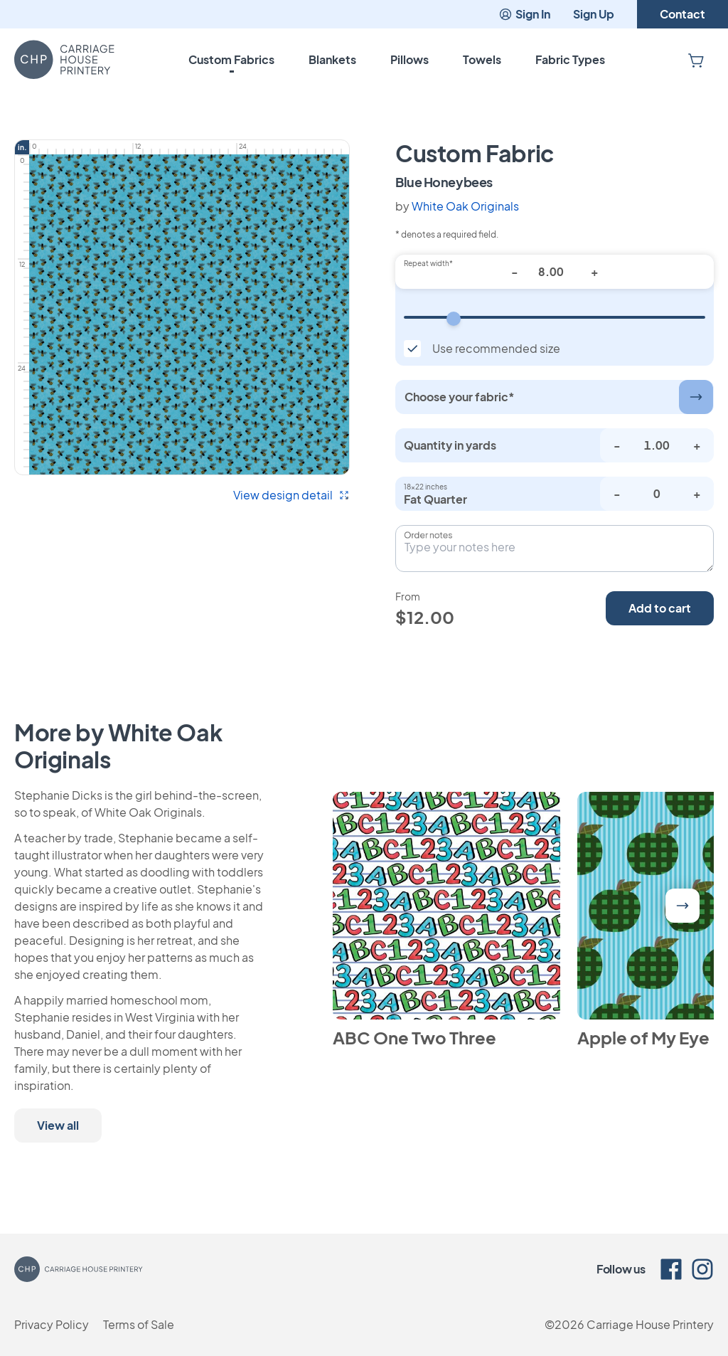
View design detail (291, 494)
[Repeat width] (554, 317)
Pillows (409, 59)
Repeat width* (428, 263)
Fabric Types (570, 59)
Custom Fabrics (231, 59)
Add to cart (659, 607)
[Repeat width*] (554, 272)
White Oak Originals (465, 205)
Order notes (428, 535)
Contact (682, 13)
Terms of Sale (138, 1324)
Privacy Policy (51, 1324)
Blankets (332, 59)
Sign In (524, 13)
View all (58, 1125)
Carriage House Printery (650, 1324)
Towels (482, 59)
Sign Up (593, 13)
